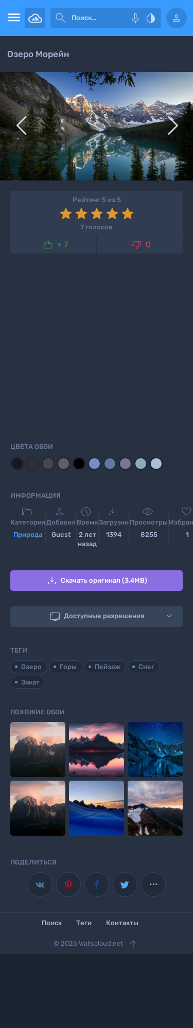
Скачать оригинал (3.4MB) (96, 580)
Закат (30, 682)
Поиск (52, 923)
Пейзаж (107, 667)
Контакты (122, 923)
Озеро (31, 667)
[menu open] (12, 18)
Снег (146, 667)
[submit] (60, 18)
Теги (84, 923)
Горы (68, 667)
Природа (27, 534)
